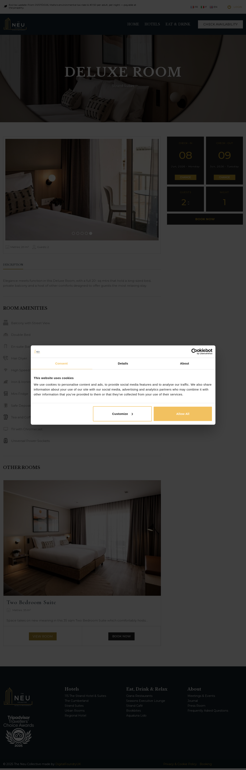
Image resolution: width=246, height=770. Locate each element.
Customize (122, 413)
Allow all (182, 413)
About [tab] (184, 363)
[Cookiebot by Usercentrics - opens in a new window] (194, 352)
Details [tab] (123, 363)
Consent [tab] (61, 363)
